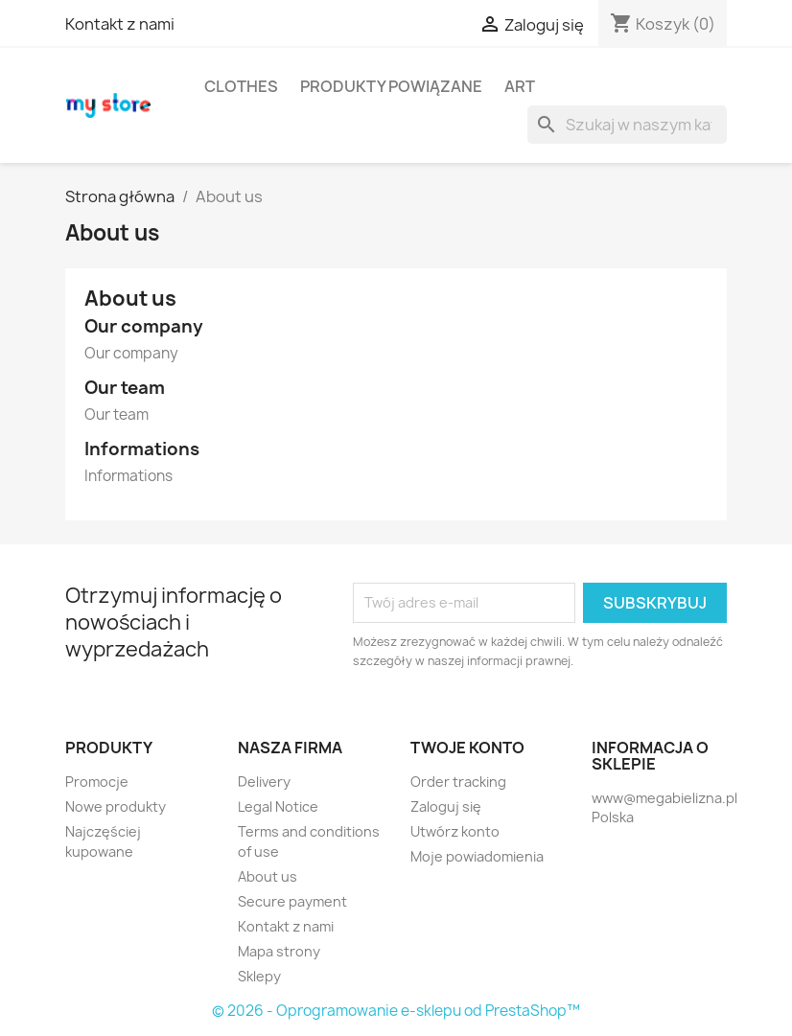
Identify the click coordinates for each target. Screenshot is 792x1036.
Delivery (264, 781)
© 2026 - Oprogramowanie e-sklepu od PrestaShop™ (396, 1011)
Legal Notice (278, 806)
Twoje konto (467, 747)
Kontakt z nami (120, 24)
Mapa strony (279, 951)
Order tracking (458, 781)
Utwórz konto (455, 831)
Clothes (241, 86)
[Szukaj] (627, 124)
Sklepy (259, 976)
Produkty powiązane (391, 86)
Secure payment (292, 901)
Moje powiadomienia (477, 856)
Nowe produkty (115, 806)
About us (267, 876)
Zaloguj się (445, 806)
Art (519, 86)
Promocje (96, 781)
